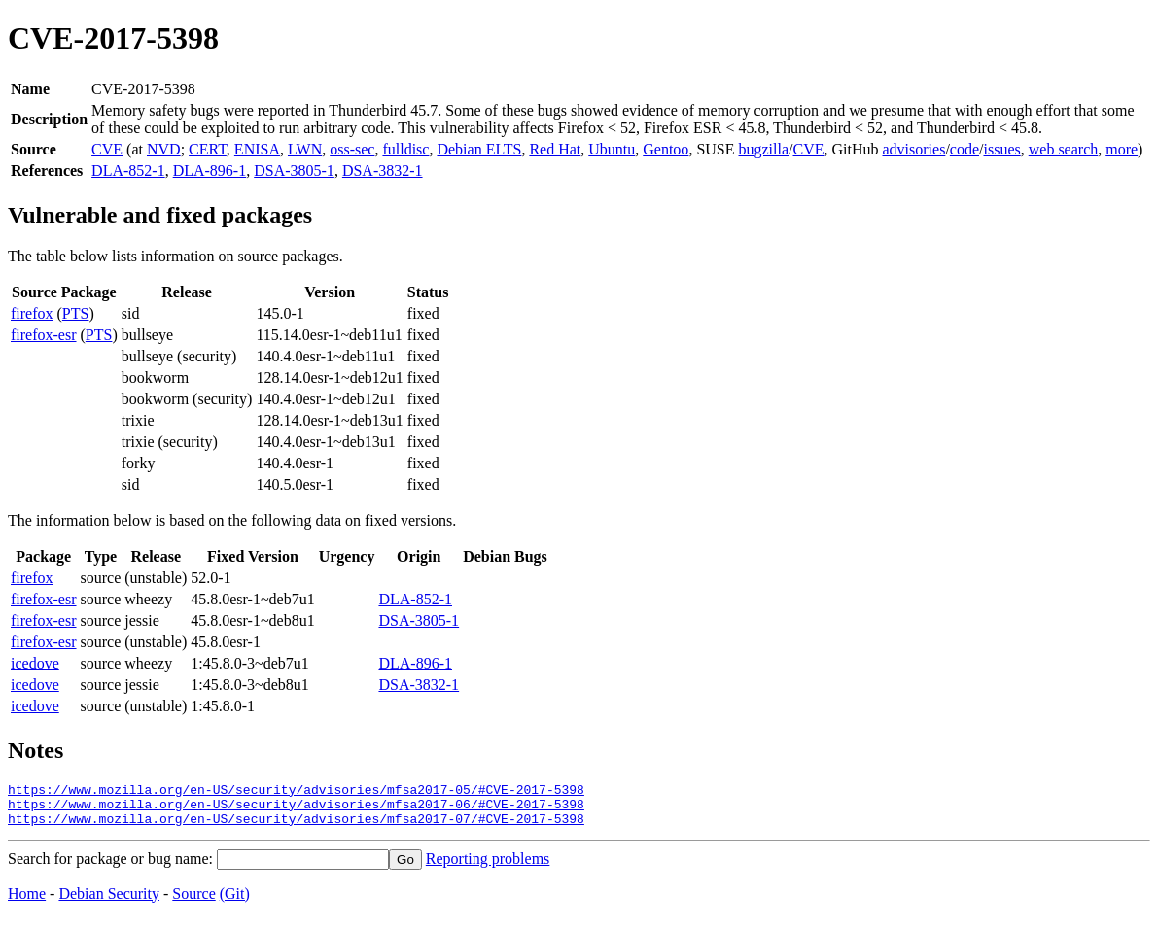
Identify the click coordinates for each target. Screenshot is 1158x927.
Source (193, 902)
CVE (107, 149)
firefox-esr (44, 334)
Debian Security (108, 902)
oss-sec (352, 149)
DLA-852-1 (128, 170)
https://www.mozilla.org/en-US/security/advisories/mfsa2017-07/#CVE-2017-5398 (296, 827)
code (964, 149)
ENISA (257, 149)
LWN (305, 149)
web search (1064, 149)
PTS (75, 313)
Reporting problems (488, 867)
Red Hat (554, 149)
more (1121, 149)
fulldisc (405, 149)
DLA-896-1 (210, 170)
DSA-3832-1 (382, 170)
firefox (32, 313)
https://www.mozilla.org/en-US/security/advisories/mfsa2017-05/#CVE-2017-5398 (296, 792)
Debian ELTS (479, 149)
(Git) (235, 902)
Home (27, 902)
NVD (164, 149)
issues (1001, 149)
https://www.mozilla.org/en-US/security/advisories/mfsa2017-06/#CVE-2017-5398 (296, 809)
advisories (914, 149)
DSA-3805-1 (294, 170)
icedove (35, 663)
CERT (208, 149)
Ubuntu (611, 149)
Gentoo (665, 149)
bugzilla (764, 149)
